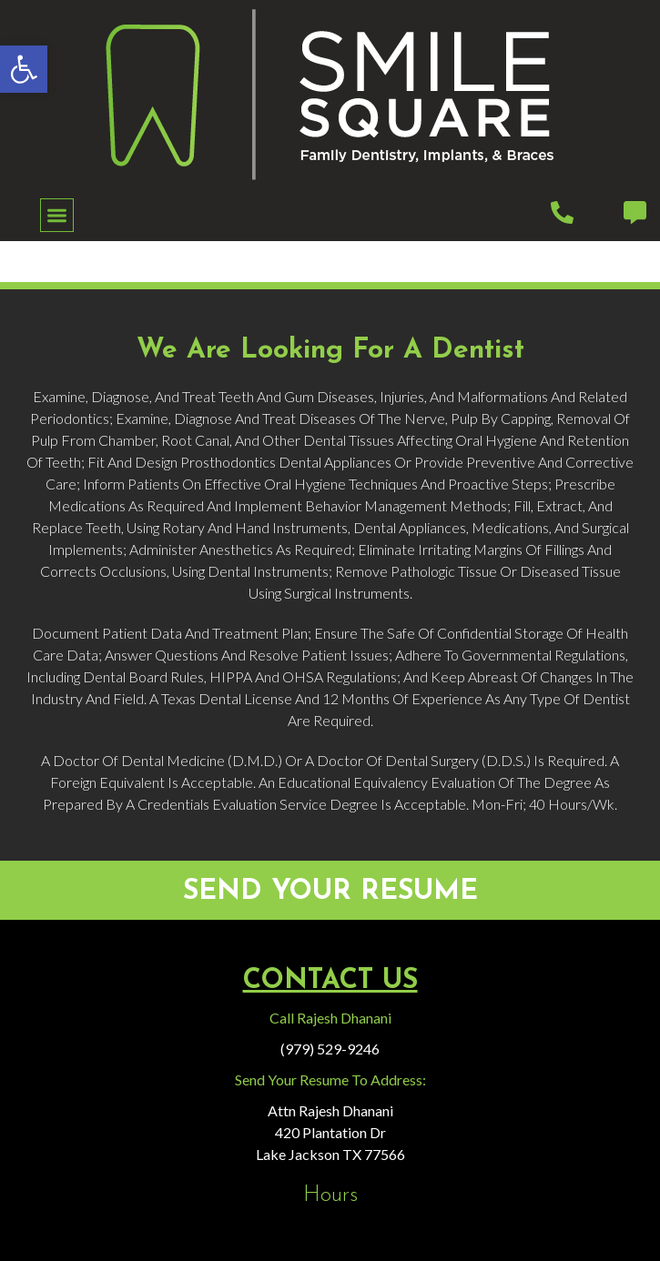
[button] (57, 215)
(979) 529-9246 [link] (330, 1048)
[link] (23, 69)
